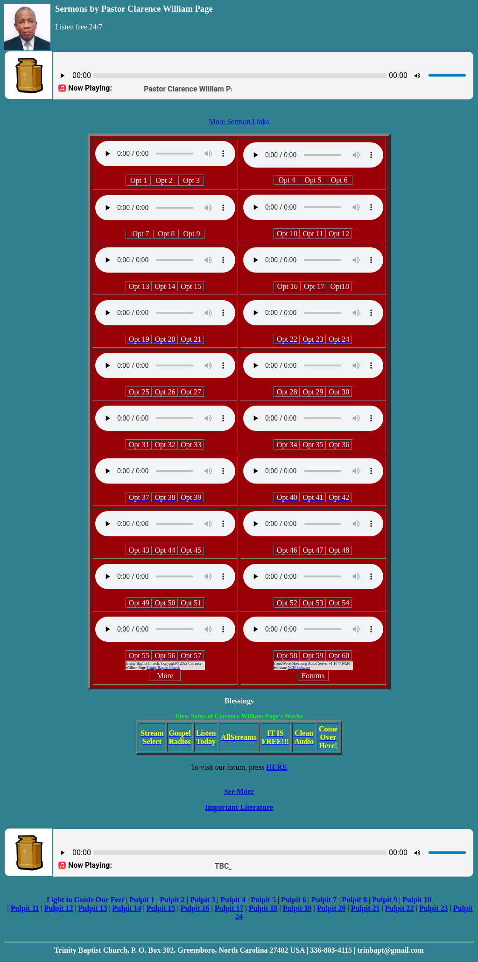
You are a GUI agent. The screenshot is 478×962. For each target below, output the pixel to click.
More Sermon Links (239, 122)
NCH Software (299, 668)
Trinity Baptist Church (163, 668)
